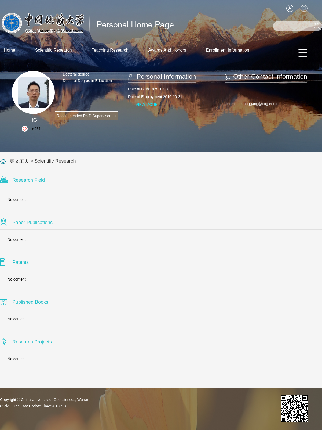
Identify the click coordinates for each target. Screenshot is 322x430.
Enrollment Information (227, 50)
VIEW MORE (147, 104)
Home (9, 50)
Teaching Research (110, 50)
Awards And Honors (167, 50)
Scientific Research (53, 50)
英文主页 (19, 161)
